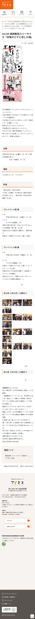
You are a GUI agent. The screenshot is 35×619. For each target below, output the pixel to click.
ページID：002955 (27, 43)
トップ (4, 21)
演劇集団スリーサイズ (10, 387)
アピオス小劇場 (9, 24)
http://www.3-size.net (10, 441)
